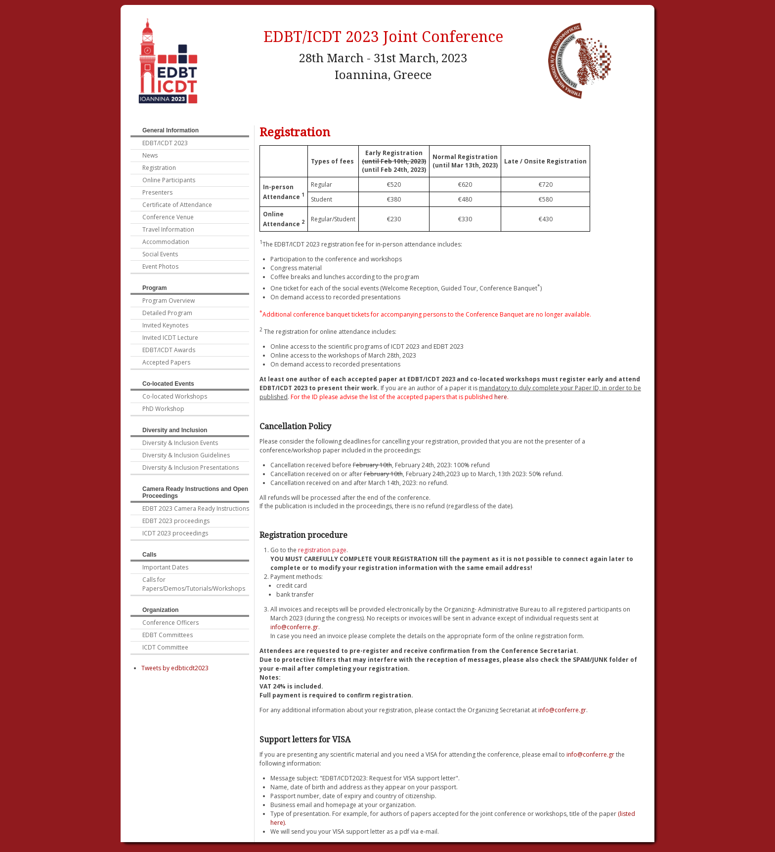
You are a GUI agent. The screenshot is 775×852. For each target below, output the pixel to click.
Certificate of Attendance (177, 205)
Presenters (157, 192)
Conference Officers (170, 622)
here (500, 397)
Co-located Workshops (174, 396)
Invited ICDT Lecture (170, 337)
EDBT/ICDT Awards (168, 350)
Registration (159, 167)
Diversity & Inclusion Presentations (190, 467)
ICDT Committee (165, 647)
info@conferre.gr (294, 627)
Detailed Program (167, 313)
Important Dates (165, 567)
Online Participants (168, 180)
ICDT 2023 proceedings (175, 533)
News (150, 155)
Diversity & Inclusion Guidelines (186, 455)
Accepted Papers (166, 362)
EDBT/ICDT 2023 (165, 143)
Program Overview (168, 300)
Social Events (160, 254)
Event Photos (160, 266)
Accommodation (165, 242)
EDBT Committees (167, 635)
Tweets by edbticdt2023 (175, 668)
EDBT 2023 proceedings (176, 521)
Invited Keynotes (165, 325)
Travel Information (168, 229)
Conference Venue (168, 217)
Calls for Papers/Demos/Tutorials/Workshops (193, 584)
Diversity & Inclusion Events (180, 443)
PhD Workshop (163, 409)
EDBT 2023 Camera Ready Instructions (195, 508)
